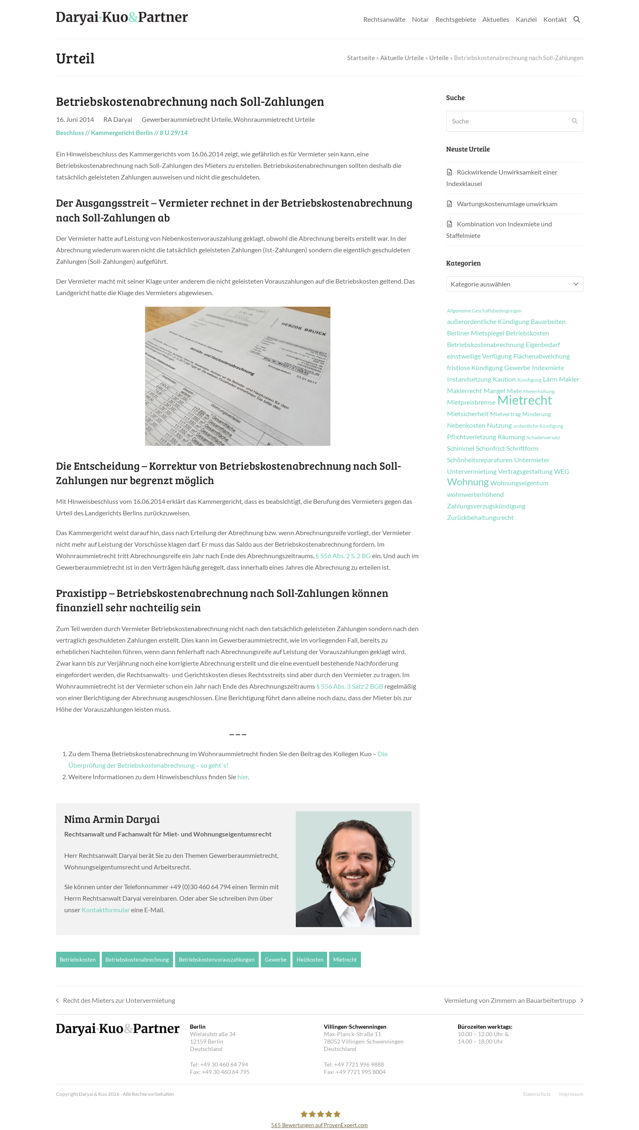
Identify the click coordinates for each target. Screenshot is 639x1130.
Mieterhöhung (539, 391)
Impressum (571, 1094)
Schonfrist (490, 448)
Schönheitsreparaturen (480, 459)
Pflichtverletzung (471, 436)
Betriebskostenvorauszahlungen (217, 959)
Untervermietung (471, 471)
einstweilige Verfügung (479, 356)
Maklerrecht (464, 390)
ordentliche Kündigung (538, 426)
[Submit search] (575, 121)
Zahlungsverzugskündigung (486, 505)
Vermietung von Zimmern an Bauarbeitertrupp (513, 1001)
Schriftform (522, 448)
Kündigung (529, 379)
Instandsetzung (469, 379)
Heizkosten (310, 959)
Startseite (361, 57)
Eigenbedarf (543, 344)
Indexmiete (548, 367)
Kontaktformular (106, 909)
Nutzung (499, 425)
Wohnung (468, 481)
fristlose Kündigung (475, 367)
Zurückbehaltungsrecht (480, 517)
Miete (514, 391)
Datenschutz (537, 1094)
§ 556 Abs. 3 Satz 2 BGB (349, 686)
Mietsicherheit (468, 413)
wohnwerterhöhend (475, 494)
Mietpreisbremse (471, 402)
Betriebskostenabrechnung (137, 959)
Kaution (504, 379)
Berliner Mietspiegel (475, 333)
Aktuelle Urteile (402, 57)
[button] (576, 19)
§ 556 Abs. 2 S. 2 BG (344, 555)
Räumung (511, 436)
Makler (569, 379)
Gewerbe (276, 959)
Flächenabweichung (541, 356)
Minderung (536, 414)
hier (242, 777)
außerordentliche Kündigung (488, 321)
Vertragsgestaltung (525, 471)
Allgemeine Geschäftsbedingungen (484, 310)
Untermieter (532, 459)
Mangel (494, 390)
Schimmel (460, 448)
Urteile (439, 57)
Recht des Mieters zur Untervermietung (116, 1001)
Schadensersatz (543, 437)
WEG (561, 471)
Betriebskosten (78, 959)
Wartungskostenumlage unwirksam (507, 203)
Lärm (550, 379)
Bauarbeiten (548, 321)
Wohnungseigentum (519, 482)
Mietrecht (345, 959)
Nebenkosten (466, 425)
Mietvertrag (505, 414)
